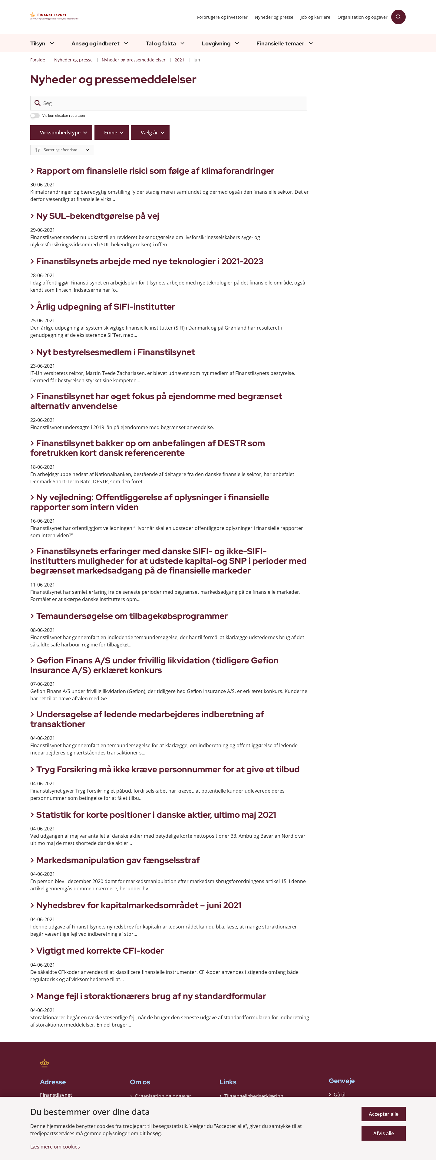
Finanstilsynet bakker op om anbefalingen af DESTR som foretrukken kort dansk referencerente (147, 448)
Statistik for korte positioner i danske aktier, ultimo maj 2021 (156, 815)
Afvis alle (383, 1133)
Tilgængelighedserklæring (253, 1094)
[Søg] (168, 103)
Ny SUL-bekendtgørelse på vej (97, 216)
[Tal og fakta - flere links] (181, 43)
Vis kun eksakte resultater (64, 115)
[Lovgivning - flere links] (236, 43)
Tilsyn (37, 43)
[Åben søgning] (398, 17)
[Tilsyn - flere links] (51, 43)
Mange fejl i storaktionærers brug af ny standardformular (151, 996)
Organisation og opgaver (163, 1094)
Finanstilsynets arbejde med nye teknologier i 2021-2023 (149, 261)
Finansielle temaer (280, 43)
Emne (110, 132)
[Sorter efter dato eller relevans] (62, 150)
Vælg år (149, 132)
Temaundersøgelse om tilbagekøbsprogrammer (132, 616)
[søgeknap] (37, 103)
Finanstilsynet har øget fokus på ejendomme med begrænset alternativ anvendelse (156, 401)
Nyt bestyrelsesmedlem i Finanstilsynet (115, 352)
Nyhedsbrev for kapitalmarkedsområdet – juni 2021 (138, 905)
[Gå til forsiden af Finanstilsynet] (87, 17)
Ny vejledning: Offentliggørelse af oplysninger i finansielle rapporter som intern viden (149, 502)
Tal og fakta (161, 43)
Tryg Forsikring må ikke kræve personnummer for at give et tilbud (168, 769)
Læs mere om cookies (55, 1146)
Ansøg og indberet (95, 43)
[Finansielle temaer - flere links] (310, 43)
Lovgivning (216, 43)
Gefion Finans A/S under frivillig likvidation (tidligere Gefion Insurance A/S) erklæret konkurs (154, 665)
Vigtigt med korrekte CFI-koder (100, 950)
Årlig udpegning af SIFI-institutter (105, 306)
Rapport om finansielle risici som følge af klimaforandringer (155, 171)
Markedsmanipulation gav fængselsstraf (118, 860)
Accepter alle (383, 1114)
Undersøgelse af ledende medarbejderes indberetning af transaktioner (147, 719)
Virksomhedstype (60, 132)
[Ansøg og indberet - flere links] (125, 43)
